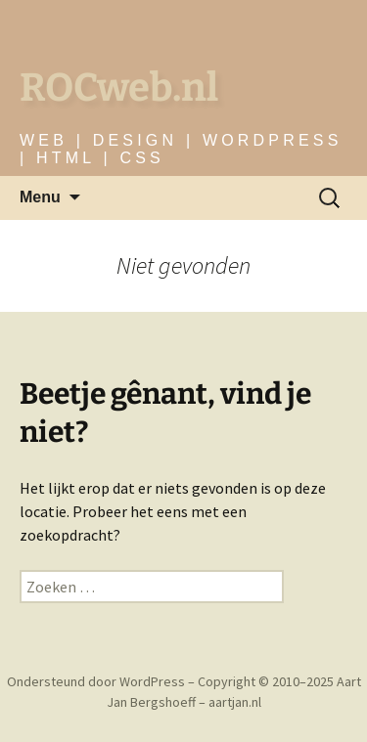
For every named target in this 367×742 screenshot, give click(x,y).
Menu (40, 197)
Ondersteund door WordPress (97, 681)
